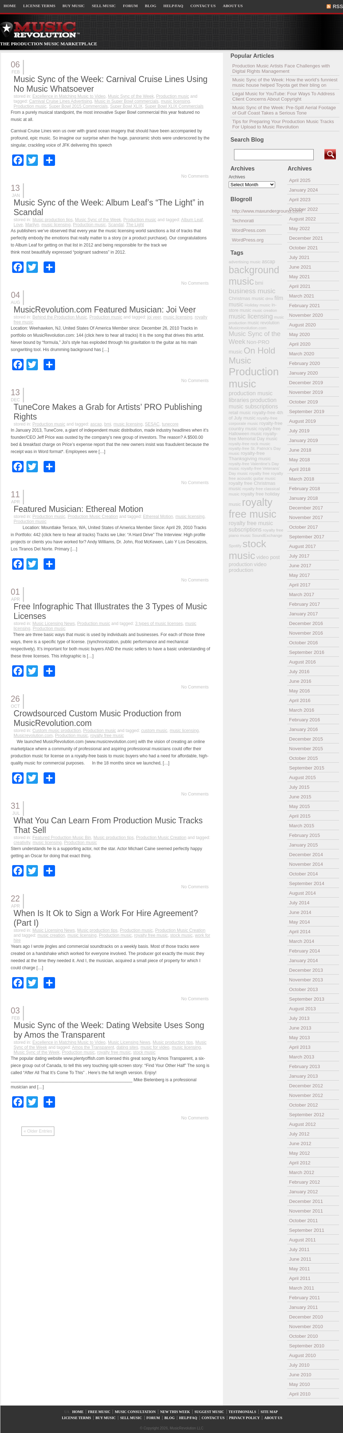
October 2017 (303, 527)
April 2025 (299, 180)
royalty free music (107, 735)
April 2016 (299, 700)
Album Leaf (192, 219)
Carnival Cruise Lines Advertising (60, 101)
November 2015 (306, 748)
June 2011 (300, 1259)
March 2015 (301, 825)
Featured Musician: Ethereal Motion (78, 509)
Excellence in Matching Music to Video (69, 96)
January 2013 (303, 1076)
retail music (240, 412)
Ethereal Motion (158, 516)
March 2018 (301, 479)
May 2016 (299, 690)
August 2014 (302, 893)
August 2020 (302, 324)
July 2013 (299, 1018)
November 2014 (306, 864)
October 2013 (303, 989)
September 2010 (306, 1345)
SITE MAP (269, 1412)
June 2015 (300, 796)
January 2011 (303, 1307)
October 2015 (303, 758)
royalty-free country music (256, 426)
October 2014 (303, 873)
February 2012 (304, 1182)
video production (248, 567)
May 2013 (299, 1037)
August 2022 (302, 219)
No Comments (195, 176)
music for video (154, 1047)
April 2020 (299, 344)
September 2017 (306, 536)
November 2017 (306, 517)
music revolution (263, 322)
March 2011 (301, 1288)
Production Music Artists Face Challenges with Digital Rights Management (281, 68)
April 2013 (299, 1047)
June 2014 (300, 912)
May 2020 (299, 334)
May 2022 (299, 228)
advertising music (245, 261)
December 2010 (306, 1317)
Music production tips (53, 219)
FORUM (130, 6)
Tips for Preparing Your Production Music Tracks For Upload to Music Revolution (283, 124)
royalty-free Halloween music (254, 431)
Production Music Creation (93, 516)
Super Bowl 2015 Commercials (78, 106)
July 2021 (299, 257)
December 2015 (306, 739)
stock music (181, 935)
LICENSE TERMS (39, 6)
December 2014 (306, 854)
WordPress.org (248, 240)
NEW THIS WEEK (175, 1412)
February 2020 (304, 363)
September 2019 (306, 411)
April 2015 (299, 816)
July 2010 (299, 1365)
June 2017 (300, 565)
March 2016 (301, 710)
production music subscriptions (253, 403)
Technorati (243, 220)
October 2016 (303, 642)
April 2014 (299, 931)
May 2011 (299, 1268)
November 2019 (306, 392)
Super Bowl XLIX (126, 106)
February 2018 (304, 488)
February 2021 (304, 305)
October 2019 (303, 402)
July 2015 (299, 787)
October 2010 (303, 1336)
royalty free (259, 473)
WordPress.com (249, 230)
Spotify (235, 545)
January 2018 (303, 498)
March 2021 (301, 296)
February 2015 (304, 835)
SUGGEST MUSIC (209, 1412)
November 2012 (306, 1095)
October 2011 (303, 1220)
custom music (154, 730)
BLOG (150, 6)
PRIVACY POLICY (244, 1418)
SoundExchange (267, 535)
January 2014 (303, 960)
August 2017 (302, 546)
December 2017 (306, 507)
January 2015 (303, 845)
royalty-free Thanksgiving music (250, 456)
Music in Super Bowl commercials (126, 101)
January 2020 (303, 373)
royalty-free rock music (249, 443)
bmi (107, 424)
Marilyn (32, 224)
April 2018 (299, 469)
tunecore (170, 424)
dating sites (127, 1047)
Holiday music (257, 305)
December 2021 (306, 238)
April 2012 (299, 1162)
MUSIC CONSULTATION (135, 1412)
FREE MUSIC (99, 1412)
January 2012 (303, 1191)
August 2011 (302, 1240)
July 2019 (299, 430)
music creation (51, 935)
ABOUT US (233, 6)
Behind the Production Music (60, 317)
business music (252, 291)
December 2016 (306, 623)
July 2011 (299, 1249)
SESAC (152, 424)
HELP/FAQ (173, 6)
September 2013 (306, 999)
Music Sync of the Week (131, 96)
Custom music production (57, 730)
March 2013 (301, 1056)
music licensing (175, 101)
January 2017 (303, 613)
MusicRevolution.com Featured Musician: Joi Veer (105, 309)
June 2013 (300, 1028)
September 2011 (306, 1230)
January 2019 (303, 440)
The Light (135, 224)
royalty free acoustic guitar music (256, 476)
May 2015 (299, 806)
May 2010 (299, 1384)
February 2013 (304, 1066)
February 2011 (304, 1297)
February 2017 (304, 604)
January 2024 (303, 190)
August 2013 (302, 1008)
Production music (172, 96)
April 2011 (299, 1278)
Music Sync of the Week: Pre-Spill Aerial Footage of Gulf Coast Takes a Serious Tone (284, 110)
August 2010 (302, 1355)
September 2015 (306, 768)
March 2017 (301, 594)
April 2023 (299, 199)
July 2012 (299, 1134)
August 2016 (302, 662)
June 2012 (300, 1143)
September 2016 (306, 652)
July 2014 (299, 902)
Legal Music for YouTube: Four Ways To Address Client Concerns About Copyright (283, 96)
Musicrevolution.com (33, 735)
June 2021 (300, 267)
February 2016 (304, 719)
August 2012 (302, 1124)
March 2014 (301, 941)
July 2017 (299, 556)
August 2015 (302, 777)
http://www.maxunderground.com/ (257, 211)
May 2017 (299, 575)
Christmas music (246, 298)
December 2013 (306, 970)
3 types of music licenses (159, 623)
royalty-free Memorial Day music (253, 436)
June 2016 (300, 681)
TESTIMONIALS (242, 1412)
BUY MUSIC (74, 6)
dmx (269, 298)
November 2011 (306, 1211)
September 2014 (306, 883)
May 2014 (299, 922)
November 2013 (306, 979)
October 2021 (303, 247)
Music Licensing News (54, 623)
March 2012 (301, 1172)
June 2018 (300, 450)
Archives (237, 176)
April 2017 (299, 585)
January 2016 (303, 729)
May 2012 (299, 1153)
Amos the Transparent (93, 1047)
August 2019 (302, 421)
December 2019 (306, 382)
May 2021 (299, 276)
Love (18, 224)
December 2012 (306, 1085)
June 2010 (300, 1374)
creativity (22, 842)
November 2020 (306, 315)
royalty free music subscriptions (251, 526)
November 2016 (306, 633)
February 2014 (304, 951)
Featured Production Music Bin (62, 837)
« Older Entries (38, 1131)
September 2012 (306, 1114)
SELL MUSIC (104, 6)
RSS (338, 6)
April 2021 (299, 286)
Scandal (116, 224)
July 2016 (299, 671)
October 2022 (303, 209)
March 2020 (301, 353)
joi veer (154, 317)
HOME (10, 6)
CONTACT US (203, 6)
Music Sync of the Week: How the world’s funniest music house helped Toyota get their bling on (284, 82)
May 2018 (299, 459)
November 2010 (306, 1326)
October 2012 (303, 1105)
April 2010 (299, 1394)
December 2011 (306, 1201)
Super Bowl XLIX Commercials (174, 106)
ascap (96, 424)
